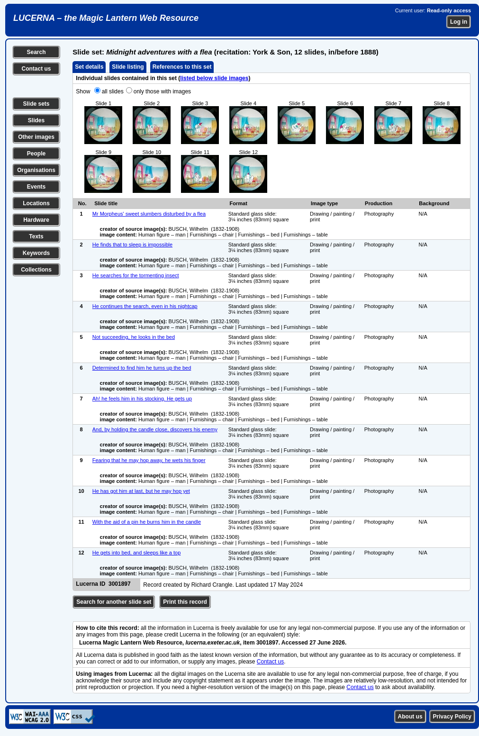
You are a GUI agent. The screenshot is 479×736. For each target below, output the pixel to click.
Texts (36, 236)
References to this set (182, 67)
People (36, 153)
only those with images (162, 91)
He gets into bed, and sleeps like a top (136, 552)
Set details (89, 67)
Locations (36, 203)
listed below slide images (214, 78)
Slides (36, 120)
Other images (36, 137)
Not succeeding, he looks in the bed (133, 337)
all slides (113, 91)
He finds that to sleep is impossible (132, 244)
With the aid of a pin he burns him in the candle (146, 522)
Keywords (36, 253)
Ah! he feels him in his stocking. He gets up (142, 398)
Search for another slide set (113, 602)
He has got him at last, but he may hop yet (141, 491)
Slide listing (128, 67)
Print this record (185, 602)
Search (36, 52)
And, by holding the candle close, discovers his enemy (154, 429)
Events (36, 186)
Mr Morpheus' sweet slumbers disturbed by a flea (149, 214)
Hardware (36, 220)
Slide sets (36, 103)
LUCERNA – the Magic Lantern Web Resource (106, 18)
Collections (36, 269)
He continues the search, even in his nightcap (145, 306)
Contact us (36, 68)
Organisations (36, 170)
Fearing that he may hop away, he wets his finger (149, 460)
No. (82, 203)
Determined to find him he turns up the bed (141, 368)
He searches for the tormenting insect (135, 275)
